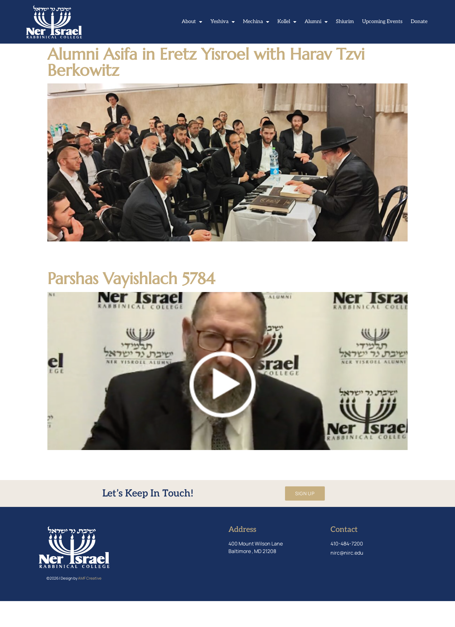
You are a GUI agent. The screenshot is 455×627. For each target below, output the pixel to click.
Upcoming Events (382, 22)
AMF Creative (89, 604)
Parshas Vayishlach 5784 (131, 304)
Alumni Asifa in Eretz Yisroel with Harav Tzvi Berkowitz (206, 88)
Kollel (286, 22)
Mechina (256, 22)
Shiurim (345, 22)
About (192, 22)
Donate (419, 22)
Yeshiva (222, 22)
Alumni (316, 22)
